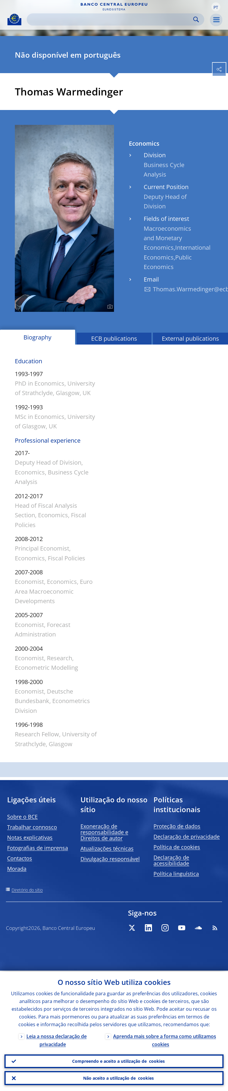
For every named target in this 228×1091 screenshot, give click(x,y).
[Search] (110, 19)
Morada (16, 868)
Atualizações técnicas (107, 848)
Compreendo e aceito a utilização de (118, 1061)
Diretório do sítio (27, 890)
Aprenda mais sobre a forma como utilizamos (164, 1039)
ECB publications (114, 338)
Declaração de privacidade (186, 836)
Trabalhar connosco (32, 827)
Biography (37, 337)
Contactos (19, 858)
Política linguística (176, 873)
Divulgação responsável (110, 858)
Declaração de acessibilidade (171, 860)
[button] (215, 6)
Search (196, 19)
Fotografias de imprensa (37, 847)
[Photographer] (109, 307)
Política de (176, 847)
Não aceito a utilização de (118, 1078)
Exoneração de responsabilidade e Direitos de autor (104, 832)
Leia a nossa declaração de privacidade (56, 1039)
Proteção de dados (176, 826)
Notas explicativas (30, 837)
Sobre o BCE (22, 816)
